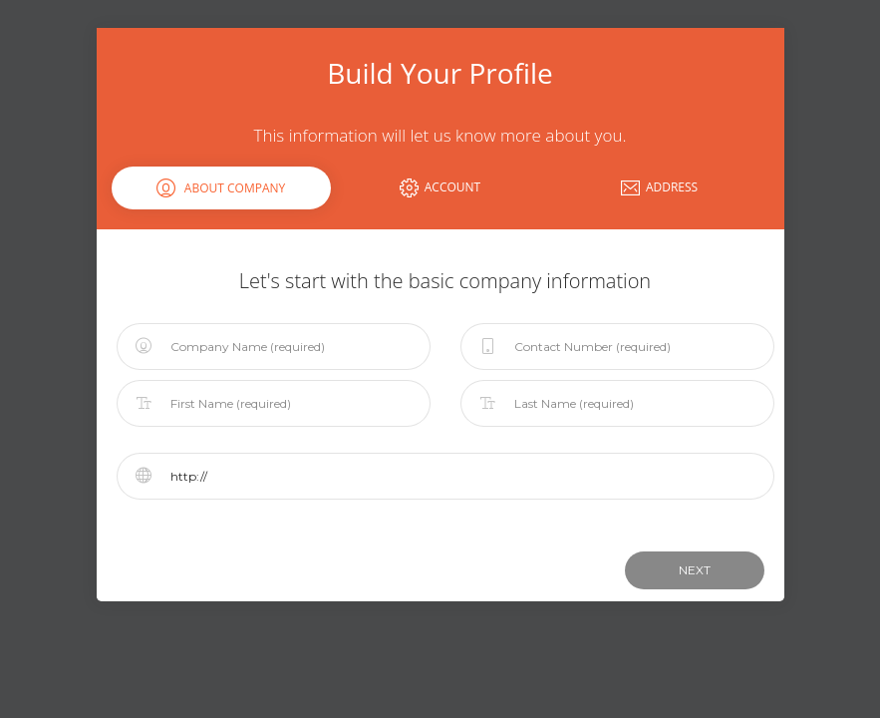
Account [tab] (440, 188)
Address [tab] (659, 188)
